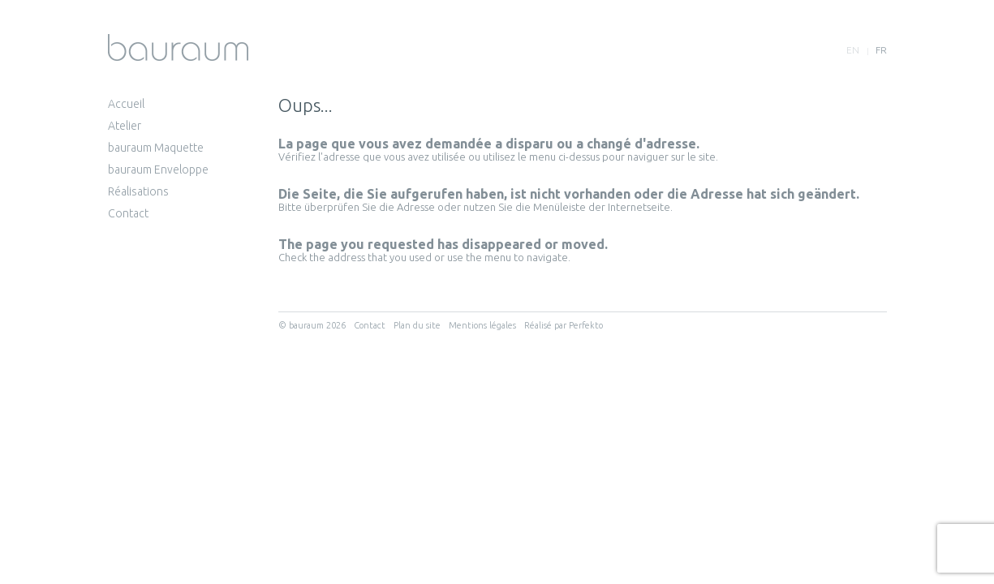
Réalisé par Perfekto (563, 325)
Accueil (126, 103)
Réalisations (138, 191)
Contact (128, 213)
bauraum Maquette (156, 147)
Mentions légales (482, 325)
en (852, 50)
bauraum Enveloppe (158, 169)
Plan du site (417, 325)
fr (881, 50)
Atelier (124, 125)
